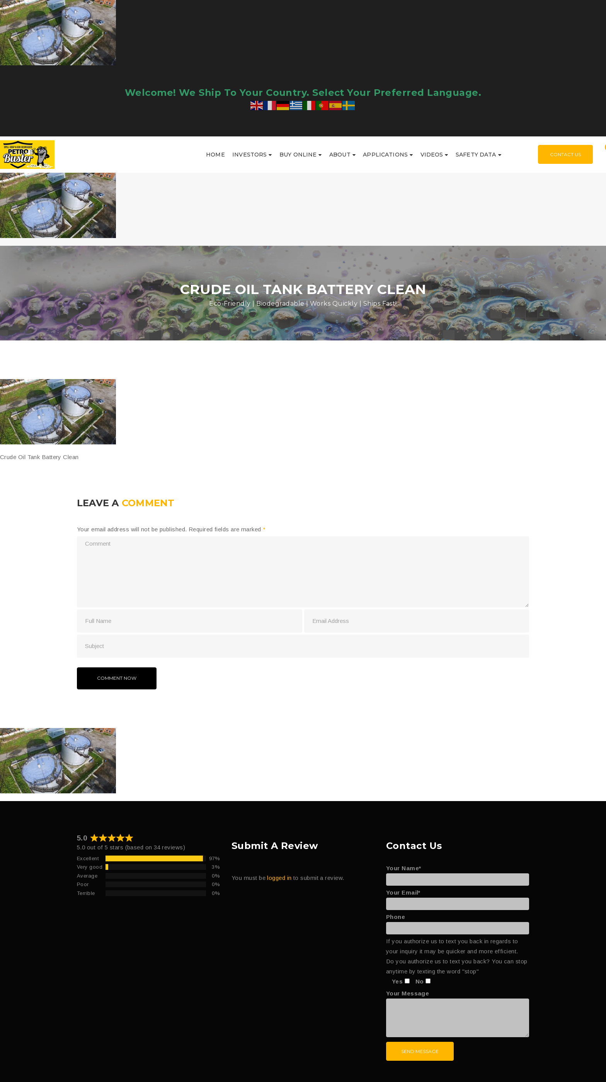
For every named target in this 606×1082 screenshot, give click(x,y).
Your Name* (457, 874)
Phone (457, 922)
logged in (279, 877)
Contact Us (565, 154)
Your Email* (457, 898)
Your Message (457, 1014)
